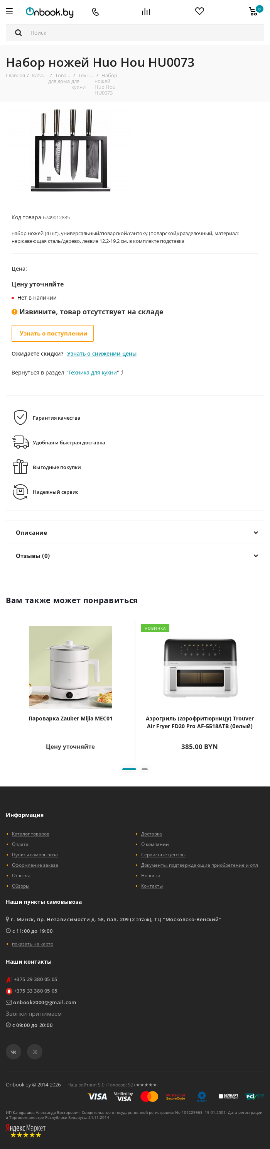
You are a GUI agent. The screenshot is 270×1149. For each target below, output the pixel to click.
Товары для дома (60, 78)
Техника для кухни (92, 372)
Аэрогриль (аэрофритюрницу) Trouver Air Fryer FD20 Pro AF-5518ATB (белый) (200, 722)
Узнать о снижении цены (102, 353)
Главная (15, 75)
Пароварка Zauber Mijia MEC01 (71, 718)
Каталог (41, 75)
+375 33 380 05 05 (35, 990)
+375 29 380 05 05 (35, 979)
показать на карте (32, 944)
